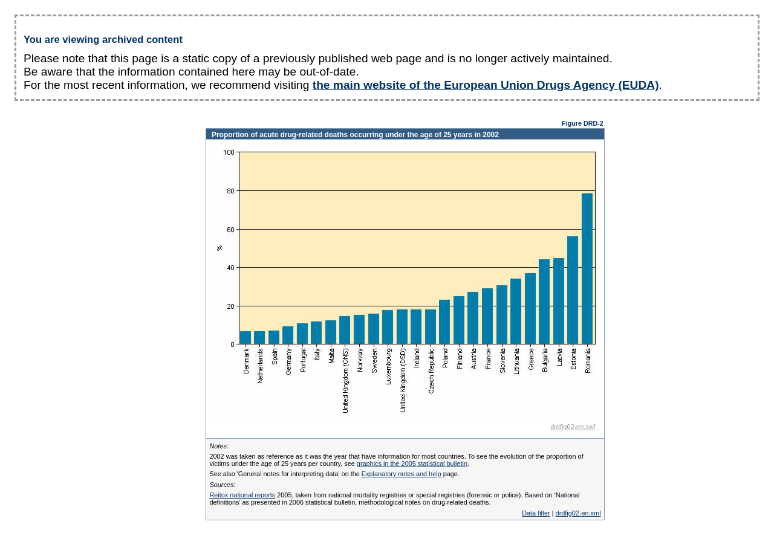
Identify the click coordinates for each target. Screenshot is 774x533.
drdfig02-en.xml (578, 513)
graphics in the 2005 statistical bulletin (412, 463)
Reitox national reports (242, 495)
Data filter (536, 513)
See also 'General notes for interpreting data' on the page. (334, 473)
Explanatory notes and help (401, 473)
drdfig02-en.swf (572, 426)
